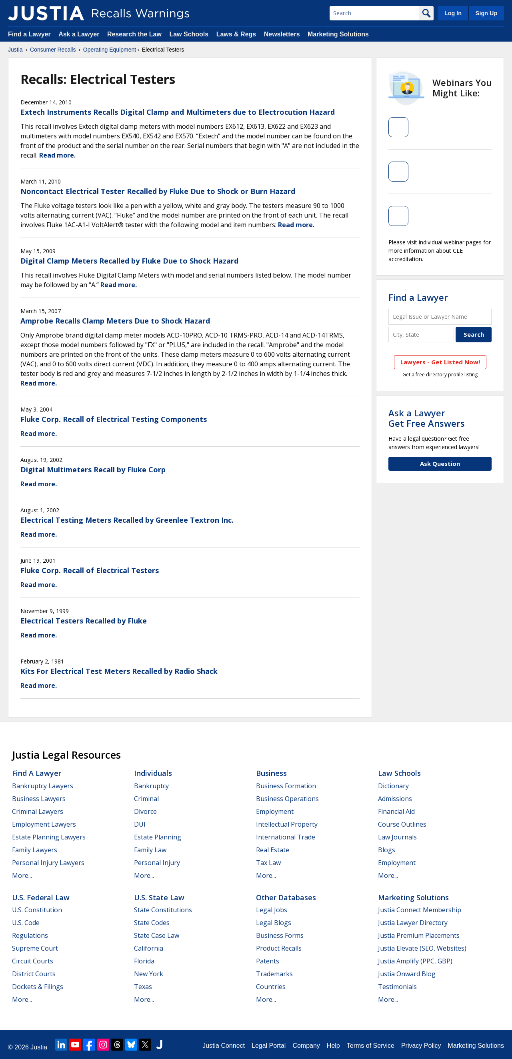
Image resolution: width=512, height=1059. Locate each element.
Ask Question (440, 464)
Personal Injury (157, 862)
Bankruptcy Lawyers (42, 785)
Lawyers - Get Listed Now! (440, 362)
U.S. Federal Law (41, 897)
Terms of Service (370, 1045)
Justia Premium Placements (419, 935)
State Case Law (156, 935)
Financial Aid (396, 811)
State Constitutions (163, 909)
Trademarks (274, 973)
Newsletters (282, 34)
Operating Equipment (109, 49)
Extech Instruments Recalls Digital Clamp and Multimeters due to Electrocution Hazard (177, 112)
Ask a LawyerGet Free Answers (426, 418)
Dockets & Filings (37, 986)
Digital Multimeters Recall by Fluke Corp (93, 469)
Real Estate (272, 849)
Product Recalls (279, 948)
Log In (453, 13)
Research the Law (134, 34)
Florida (144, 961)
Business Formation (286, 785)
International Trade (285, 837)
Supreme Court (35, 948)
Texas (143, 986)
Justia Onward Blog (407, 973)
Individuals (153, 773)
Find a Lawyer (29, 34)
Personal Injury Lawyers (48, 862)
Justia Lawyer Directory (413, 922)
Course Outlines (402, 824)
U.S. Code (26, 922)
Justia (15, 49)
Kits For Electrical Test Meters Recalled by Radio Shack (119, 671)
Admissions (395, 798)
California (148, 948)
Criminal (146, 798)
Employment (275, 811)
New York (148, 973)
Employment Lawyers (44, 824)
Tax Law (268, 862)
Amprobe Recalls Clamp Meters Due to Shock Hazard (115, 321)
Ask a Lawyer (79, 34)
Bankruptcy (151, 785)
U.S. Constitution (37, 909)
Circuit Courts (32, 961)
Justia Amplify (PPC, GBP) (415, 961)
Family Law (150, 849)
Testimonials (397, 986)
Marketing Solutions (338, 34)
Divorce (145, 811)
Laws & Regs (236, 34)
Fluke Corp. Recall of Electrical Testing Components (113, 419)
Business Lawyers (39, 798)
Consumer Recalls (53, 49)
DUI (140, 824)
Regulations (30, 935)
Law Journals (397, 837)
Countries (271, 986)
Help (333, 1045)
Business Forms (280, 935)
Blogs (386, 849)
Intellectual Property (287, 824)
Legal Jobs (271, 909)
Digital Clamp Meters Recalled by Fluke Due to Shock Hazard (129, 261)
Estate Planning (157, 837)
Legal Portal (269, 1045)
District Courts (34, 973)
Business (271, 773)
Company (306, 1045)
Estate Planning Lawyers (49, 837)
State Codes (152, 922)
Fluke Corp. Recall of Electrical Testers (89, 570)
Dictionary (393, 785)
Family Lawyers (34, 849)
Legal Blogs (273, 922)
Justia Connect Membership (419, 909)
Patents (267, 961)
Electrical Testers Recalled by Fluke (83, 620)
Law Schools (188, 34)
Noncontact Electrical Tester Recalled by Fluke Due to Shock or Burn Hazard (157, 191)
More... (22, 875)
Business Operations (287, 798)
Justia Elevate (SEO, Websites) (422, 948)
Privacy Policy (421, 1045)
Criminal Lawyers (37, 811)
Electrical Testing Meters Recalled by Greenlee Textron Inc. (127, 520)
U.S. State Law (159, 897)
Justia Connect (223, 1045)
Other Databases (286, 897)
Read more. (57, 155)
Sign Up (486, 13)
